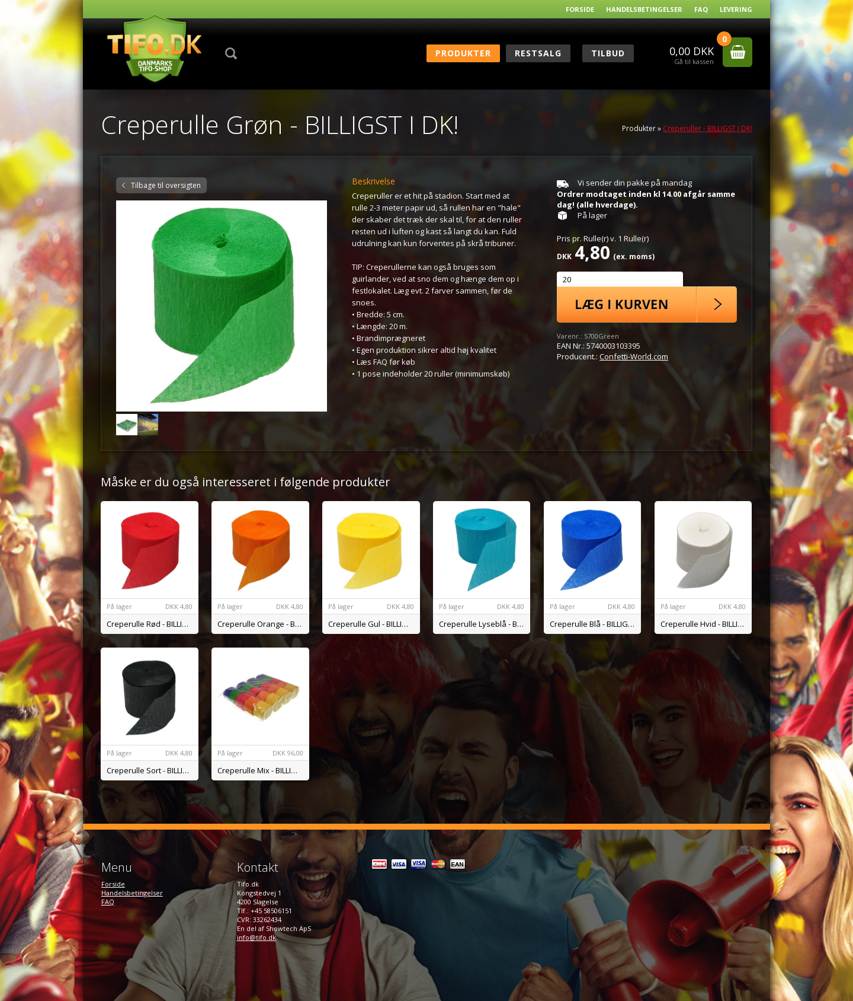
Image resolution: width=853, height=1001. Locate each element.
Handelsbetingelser (644, 9)
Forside (580, 9)
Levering (736, 9)
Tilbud (608, 53)
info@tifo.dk (256, 937)
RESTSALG (538, 53)
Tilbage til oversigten (166, 185)
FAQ (701, 9)
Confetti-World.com (633, 356)
